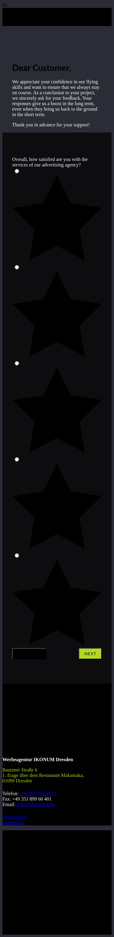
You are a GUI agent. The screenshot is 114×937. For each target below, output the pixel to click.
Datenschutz (14, 817)
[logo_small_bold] (17, 41)
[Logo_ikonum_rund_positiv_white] (25, 737)
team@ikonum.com (36, 804)
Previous (29, 653)
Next (90, 653)
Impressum (13, 822)
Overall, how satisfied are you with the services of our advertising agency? (50, 162)
